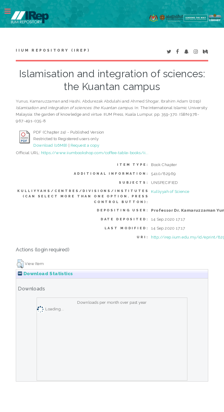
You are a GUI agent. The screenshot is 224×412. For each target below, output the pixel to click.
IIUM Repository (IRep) (53, 50)
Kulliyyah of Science (170, 191)
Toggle (10, 11)
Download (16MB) (50, 145)
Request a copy (85, 145)
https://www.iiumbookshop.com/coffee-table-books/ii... (94, 152)
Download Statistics (45, 273)
